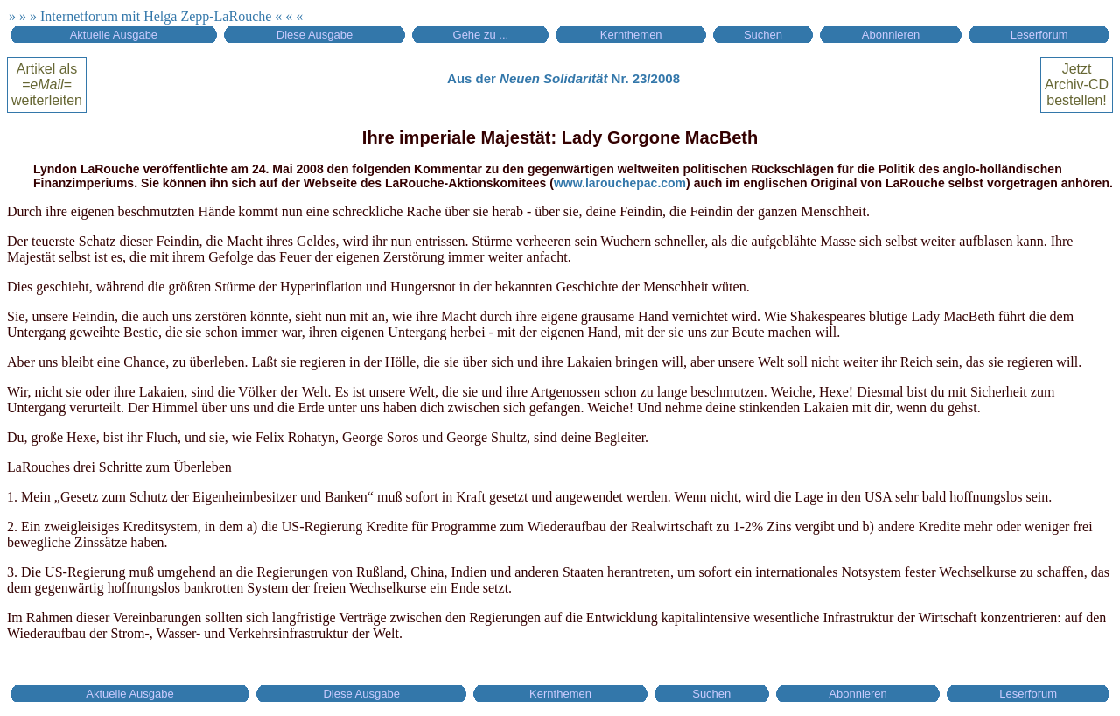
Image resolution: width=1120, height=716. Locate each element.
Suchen (763, 34)
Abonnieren (891, 34)
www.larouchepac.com (620, 183)
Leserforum (1039, 34)
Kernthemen (631, 34)
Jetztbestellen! (1077, 84)
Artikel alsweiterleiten (46, 84)
